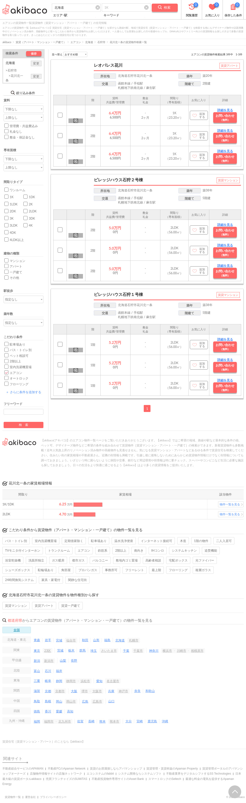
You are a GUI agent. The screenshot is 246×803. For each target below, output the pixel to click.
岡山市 (71, 701)
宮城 (59, 640)
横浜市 (167, 651)
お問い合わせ (225, 118)
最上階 (156, 570)
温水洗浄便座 (123, 541)
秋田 (85, 640)
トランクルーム (59, 550)
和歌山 (150, 691)
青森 (37, 640)
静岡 (59, 681)
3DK (32, 218)
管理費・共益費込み (24, 126)
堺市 (85, 691)
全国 (17, 630)
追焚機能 (211, 550)
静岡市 (71, 681)
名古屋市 (113, 681)
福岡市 (49, 721)
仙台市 (71, 640)
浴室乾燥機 (13, 560)
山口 (111, 701)
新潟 (37, 661)
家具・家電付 (50, 580)
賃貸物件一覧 (13, 797)
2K (31, 204)
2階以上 (15, 361)
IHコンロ (157, 550)
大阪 (74, 691)
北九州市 (64, 721)
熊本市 (114, 721)
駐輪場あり (46, 570)
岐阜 (48, 681)
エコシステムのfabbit (100, 773)
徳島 (37, 711)
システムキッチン (184, 550)
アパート (16, 266)
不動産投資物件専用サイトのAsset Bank (118, 779)
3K (12, 218)
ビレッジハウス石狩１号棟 (118, 294)
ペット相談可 (19, 356)
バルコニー (100, 560)
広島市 (97, 701)
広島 (85, 701)
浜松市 (85, 681)
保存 (34, 53)
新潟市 (49, 661)
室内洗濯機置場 (21, 367)
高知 (70, 711)
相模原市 (197, 651)
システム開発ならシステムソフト (140, 773)
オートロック (19, 378)
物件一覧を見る (230, 504)
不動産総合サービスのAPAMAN (22, 768)
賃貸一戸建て (70, 605)
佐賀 (80, 721)
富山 (37, 671)
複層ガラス (203, 570)
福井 (59, 671)
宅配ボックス (178, 560)
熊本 (102, 721)
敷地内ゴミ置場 (127, 560)
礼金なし (16, 131)
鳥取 (37, 701)
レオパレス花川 (108, 65)
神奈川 (153, 651)
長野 (74, 660)
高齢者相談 (153, 560)
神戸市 (123, 691)
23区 (47, 651)
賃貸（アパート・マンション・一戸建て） (41, 42)
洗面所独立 (36, 560)
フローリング (19, 384)
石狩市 (101, 42)
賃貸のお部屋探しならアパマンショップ (116, 768)
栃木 (71, 650)
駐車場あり (17, 344)
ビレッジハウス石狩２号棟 (118, 179)
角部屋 (66, 570)
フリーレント (134, 570)
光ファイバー (204, 560)
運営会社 (30, 797)
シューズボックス (17, 570)
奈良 (137, 691)
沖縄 (165, 721)
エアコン (75, 42)
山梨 (63, 660)
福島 (107, 640)
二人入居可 (224, 541)
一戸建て (16, 272)
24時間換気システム (19, 580)
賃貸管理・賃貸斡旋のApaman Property (172, 768)
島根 (48, 701)
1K (12, 197)
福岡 (37, 721)
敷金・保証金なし (22, 137)
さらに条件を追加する (23, 392)
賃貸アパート (44, 605)
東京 (37, 651)
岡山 (59, 701)
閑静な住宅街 (77, 580)
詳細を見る (225, 110)
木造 (183, 541)
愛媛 (59, 711)
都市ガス (78, 560)
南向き (139, 550)
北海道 (89, 42)
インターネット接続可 (156, 541)
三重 (37, 681)
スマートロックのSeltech (164, 779)
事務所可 (111, 570)
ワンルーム (17, 190)
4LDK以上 (17, 240)
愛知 (99, 681)
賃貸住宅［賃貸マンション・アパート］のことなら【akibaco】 (43, 741)
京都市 (60, 691)
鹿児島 (152, 721)
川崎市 (181, 651)
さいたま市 (109, 651)
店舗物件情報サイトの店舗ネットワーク (56, 773)
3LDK (14, 225)
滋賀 (37, 691)
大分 (128, 721)
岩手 (48, 640)
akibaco (6, 42)
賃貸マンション (16, 605)
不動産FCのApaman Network (66, 768)
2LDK (33, 211)
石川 (48, 671)
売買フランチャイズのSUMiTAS (66, 779)
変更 (36, 63)
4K (31, 225)
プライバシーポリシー (53, 797)
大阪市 (97, 691)
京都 (48, 691)
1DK (32, 197)
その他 (14, 278)
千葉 (126, 651)
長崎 (91, 721)
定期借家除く (73, 541)
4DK (13, 233)
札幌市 (133, 640)
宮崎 (140, 721)
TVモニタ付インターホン (22, 550)
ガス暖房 (58, 560)
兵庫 (111, 691)
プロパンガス (87, 570)
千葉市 (138, 651)
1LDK (14, 204)
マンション (17, 261)
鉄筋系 (102, 550)
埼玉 (93, 651)
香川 (48, 711)
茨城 (60, 650)
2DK (13, 211)
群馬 (82, 650)
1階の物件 (201, 541)
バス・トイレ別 (21, 350)
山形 (96, 640)
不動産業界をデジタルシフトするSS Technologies (198, 773)
